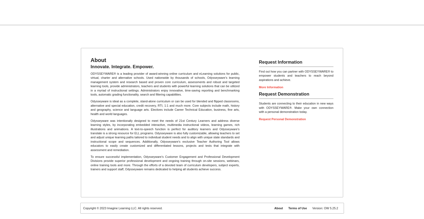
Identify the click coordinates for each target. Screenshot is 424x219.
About (278, 208)
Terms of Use (297, 208)
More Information (271, 87)
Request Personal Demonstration (282, 119)
